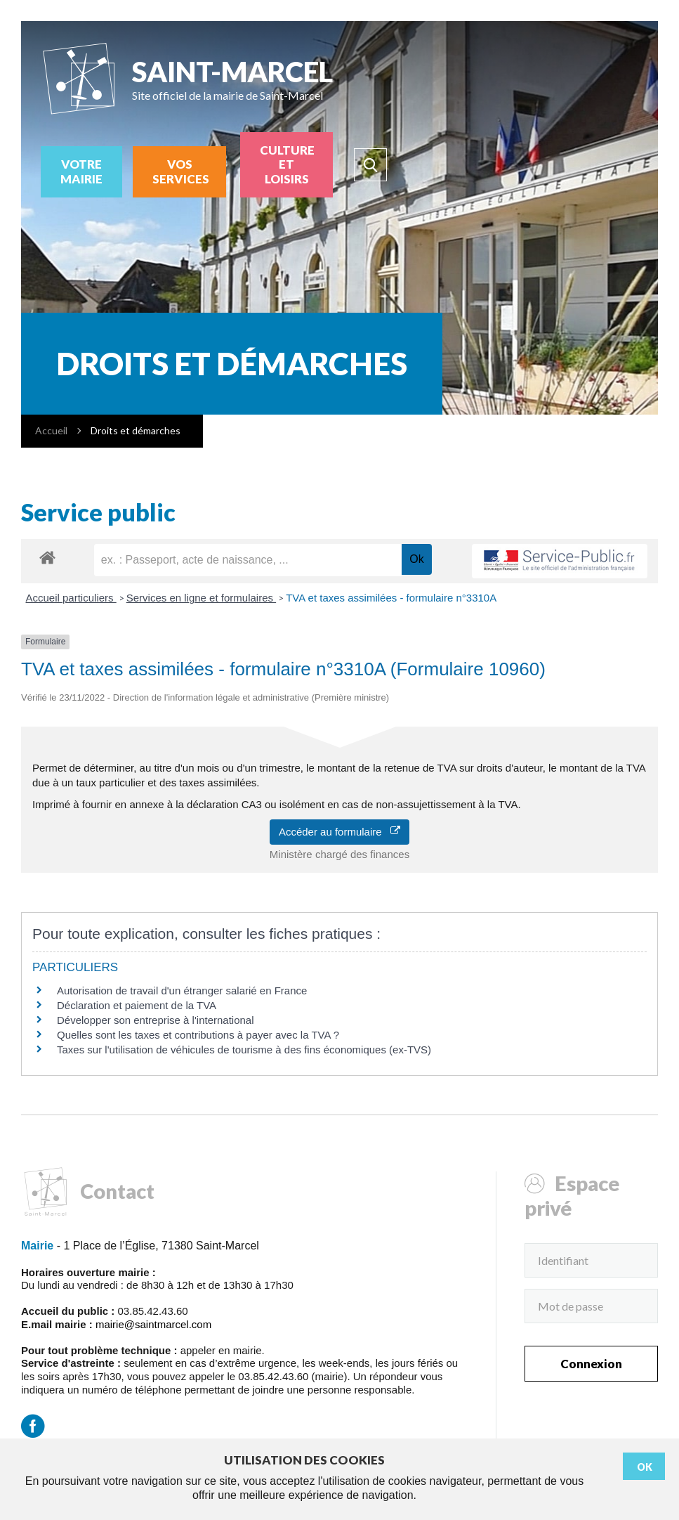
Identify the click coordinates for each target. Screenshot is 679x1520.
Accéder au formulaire (339, 832)
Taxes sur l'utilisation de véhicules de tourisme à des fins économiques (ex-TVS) (244, 1049)
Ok (644, 1467)
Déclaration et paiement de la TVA (136, 1005)
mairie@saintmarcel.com (153, 1324)
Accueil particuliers (71, 598)
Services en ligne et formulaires (201, 598)
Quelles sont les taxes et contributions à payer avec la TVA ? (198, 1035)
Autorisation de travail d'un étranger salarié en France (182, 990)
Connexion (591, 1363)
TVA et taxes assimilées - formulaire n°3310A (391, 598)
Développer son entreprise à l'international (155, 1020)
